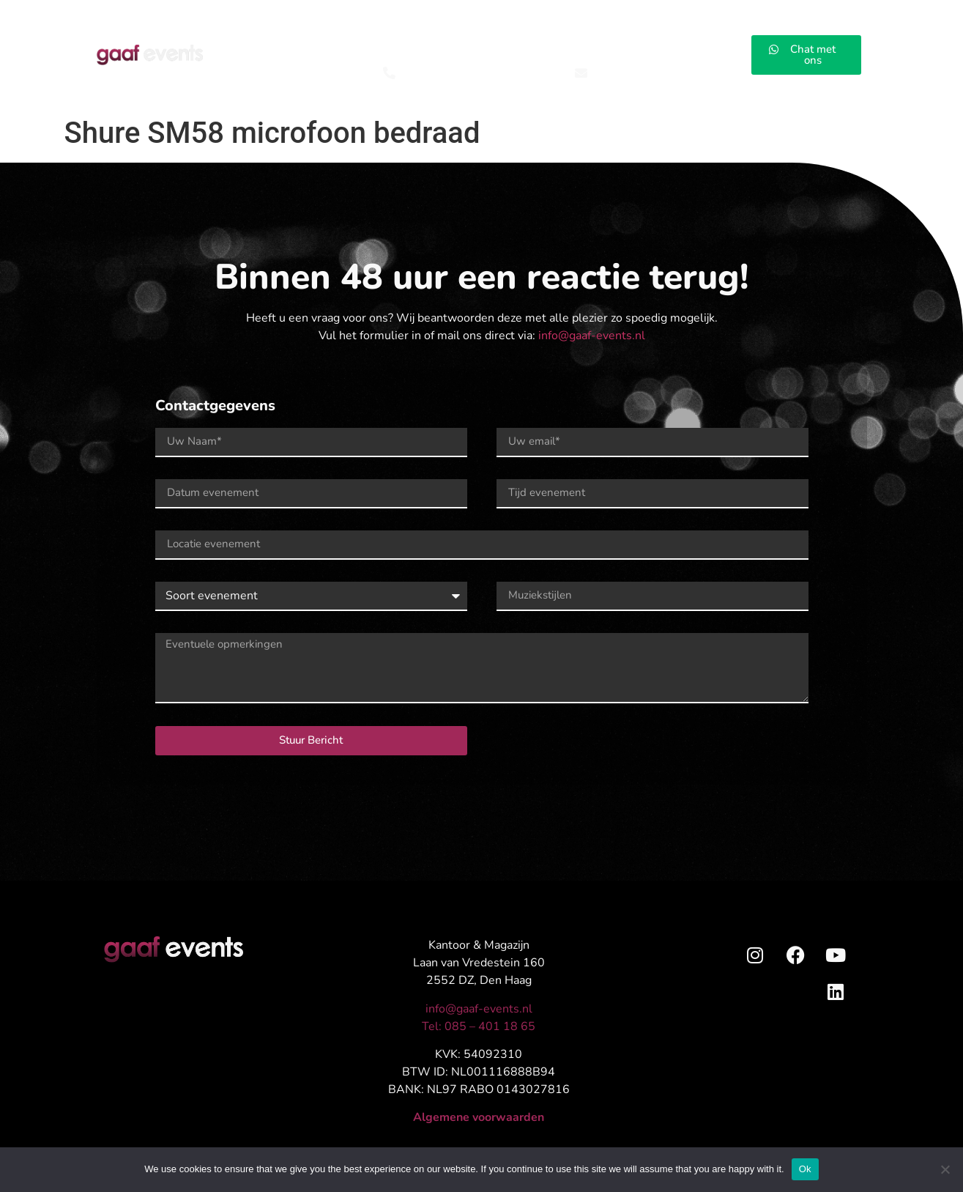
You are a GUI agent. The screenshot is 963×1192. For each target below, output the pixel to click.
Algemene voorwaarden (478, 1117)
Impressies (649, 46)
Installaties (568, 46)
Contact (720, 46)
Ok (805, 1168)
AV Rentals (478, 46)
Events (300, 46)
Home (237, 46)
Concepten (383, 46)
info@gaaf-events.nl (591, 335)
